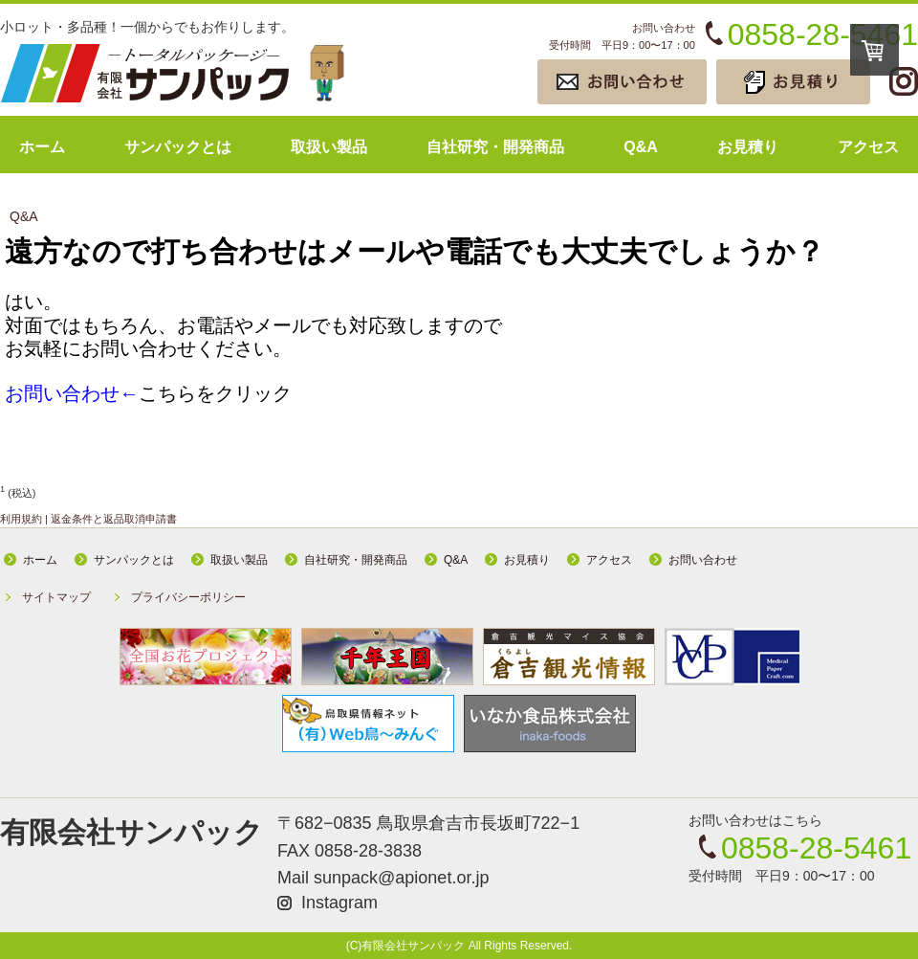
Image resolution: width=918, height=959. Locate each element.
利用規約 (21, 518)
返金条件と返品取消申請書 (114, 518)
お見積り (747, 147)
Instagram (339, 902)
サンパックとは (177, 147)
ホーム (42, 147)
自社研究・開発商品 (495, 147)
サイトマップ (56, 597)
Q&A (640, 147)
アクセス (868, 147)
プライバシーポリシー (188, 597)
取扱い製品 (329, 147)
